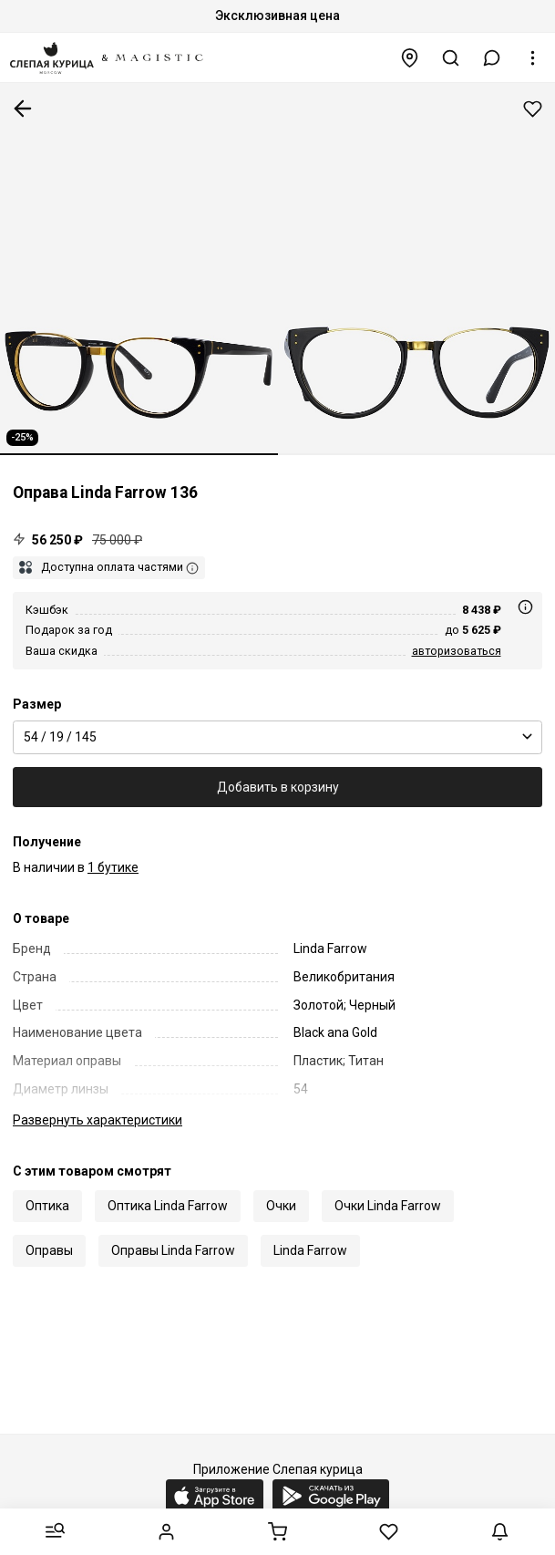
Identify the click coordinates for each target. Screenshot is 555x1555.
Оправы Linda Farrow (173, 1250)
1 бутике (113, 867)
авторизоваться (456, 651)
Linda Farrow (310, 1250)
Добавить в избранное (532, 109)
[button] (492, 58)
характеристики (97, 1120)
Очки (281, 1205)
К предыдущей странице (23, 108)
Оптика (47, 1205)
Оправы (49, 1250)
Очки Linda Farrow (387, 1205)
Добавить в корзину (278, 787)
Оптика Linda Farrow (168, 1205)
